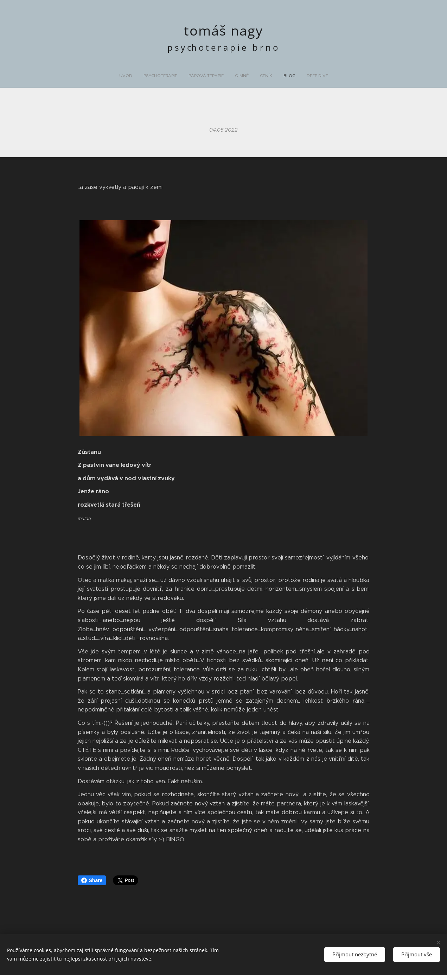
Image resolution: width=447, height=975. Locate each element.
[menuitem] (193, 75)
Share (92, 880)
